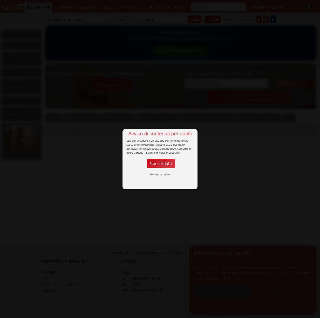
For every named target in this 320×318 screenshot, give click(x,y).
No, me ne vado (160, 174)
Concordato (161, 163)
